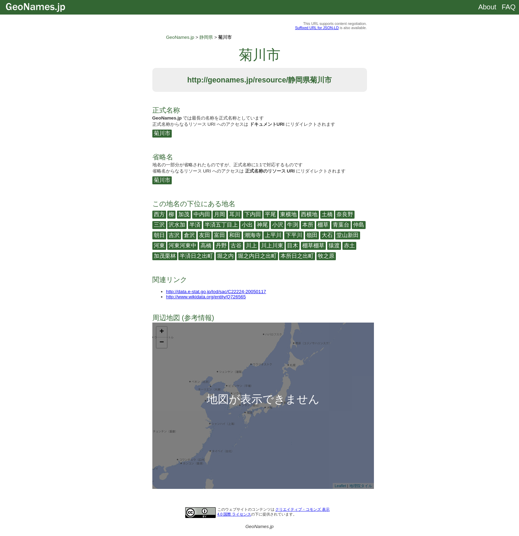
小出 (247, 225)
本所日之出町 (297, 256)
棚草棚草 (313, 245)
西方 (159, 214)
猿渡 (334, 245)
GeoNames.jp (180, 37)
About (487, 7)
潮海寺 (252, 235)
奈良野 (345, 214)
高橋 (206, 245)
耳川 (234, 214)
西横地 (309, 214)
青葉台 (341, 225)
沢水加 (177, 225)
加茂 (183, 214)
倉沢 (189, 235)
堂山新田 (348, 235)
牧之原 (326, 256)
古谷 (236, 245)
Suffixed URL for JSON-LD (317, 28)
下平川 (294, 235)
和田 (234, 235)
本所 (307, 225)
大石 (327, 235)
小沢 (277, 225)
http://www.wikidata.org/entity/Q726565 (206, 296)
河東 (159, 245)
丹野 (221, 245)
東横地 (288, 214)
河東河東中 (182, 245)
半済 (194, 225)
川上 (251, 245)
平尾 (270, 214)
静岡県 (206, 37)
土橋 (327, 214)
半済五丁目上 (221, 225)
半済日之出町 (196, 256)
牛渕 (292, 225)
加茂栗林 (165, 256)
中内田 (202, 214)
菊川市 (162, 133)
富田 (219, 235)
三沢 (159, 225)
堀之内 (225, 256)
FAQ (509, 7)
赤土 (349, 245)
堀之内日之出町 (257, 256)
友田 (204, 235)
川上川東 (272, 245)
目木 (292, 245)
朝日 (159, 235)
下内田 (252, 214)
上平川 (273, 235)
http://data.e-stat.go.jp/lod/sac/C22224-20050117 (216, 291)
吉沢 (174, 235)
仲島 (358, 225)
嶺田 (311, 235)
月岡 (219, 214)
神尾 (262, 225)
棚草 (323, 225)
